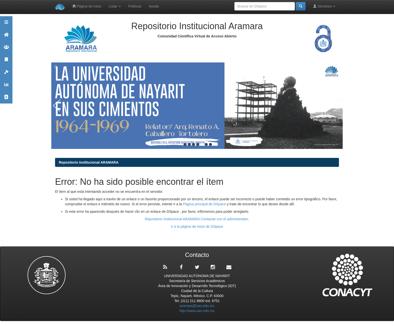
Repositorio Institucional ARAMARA (89, 162)
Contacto (6, 99)
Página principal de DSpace (205, 204)
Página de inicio (86, 6)
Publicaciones (6, 61)
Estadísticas (6, 86)
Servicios (324, 6)
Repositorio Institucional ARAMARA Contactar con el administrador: (197, 219)
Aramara (6, 36)
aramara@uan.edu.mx (197, 306)
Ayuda (154, 6)
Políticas (134, 6)
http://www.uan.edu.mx (197, 311)
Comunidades (6, 49)
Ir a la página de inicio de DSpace (197, 226)
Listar (115, 6)
